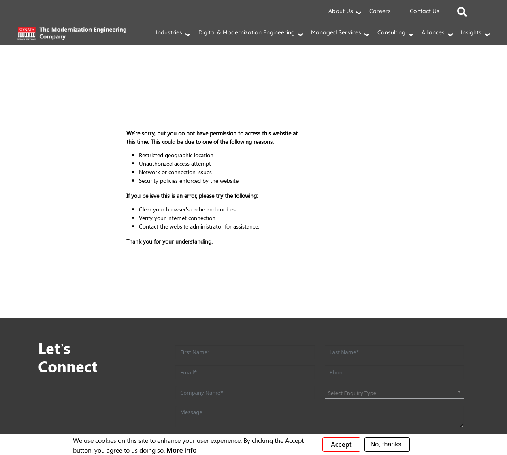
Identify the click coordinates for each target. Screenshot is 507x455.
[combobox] (394, 393)
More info (181, 450)
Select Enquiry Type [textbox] (352, 393)
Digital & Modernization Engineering (246, 32)
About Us (340, 11)
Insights (471, 32)
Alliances (433, 32)
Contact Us (424, 11)
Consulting (391, 32)
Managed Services (336, 32)
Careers (380, 11)
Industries (169, 32)
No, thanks (386, 444)
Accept (341, 444)
